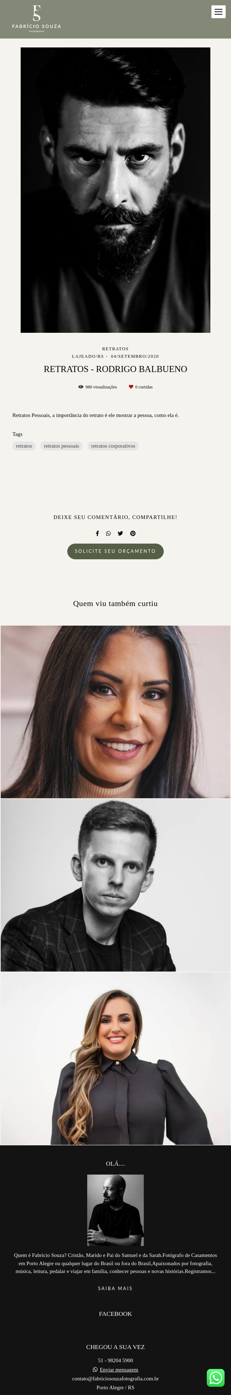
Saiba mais (115, 1273)
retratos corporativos (113, 446)
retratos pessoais (61, 446)
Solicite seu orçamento (115, 551)
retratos (24, 446)
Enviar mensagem (119, 1354)
